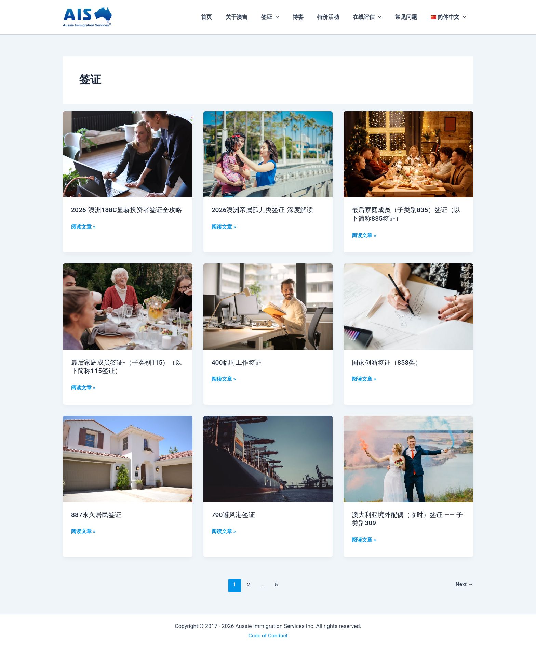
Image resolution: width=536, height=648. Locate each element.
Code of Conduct (268, 635)
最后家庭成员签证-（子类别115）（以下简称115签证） (122, 366)
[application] (290, 17)
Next (464, 584)
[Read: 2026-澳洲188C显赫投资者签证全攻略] (127, 154)
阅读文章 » (84, 234)
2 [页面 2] (247, 584)
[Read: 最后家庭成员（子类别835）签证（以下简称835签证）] (408, 154)
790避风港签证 (234, 514)
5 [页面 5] (276, 584)
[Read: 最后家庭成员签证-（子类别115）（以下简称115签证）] (127, 306)
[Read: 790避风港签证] (268, 458)
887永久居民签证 (97, 514)
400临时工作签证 (238, 362)
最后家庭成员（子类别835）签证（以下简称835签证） (402, 214)
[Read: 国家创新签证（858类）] (408, 306)
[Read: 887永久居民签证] (127, 458)
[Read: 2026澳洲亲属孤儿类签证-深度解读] (268, 154)
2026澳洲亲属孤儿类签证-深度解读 (265, 210)
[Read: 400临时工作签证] (268, 306)
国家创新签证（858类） (389, 362)
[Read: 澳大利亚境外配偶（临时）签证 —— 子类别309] (408, 458)
